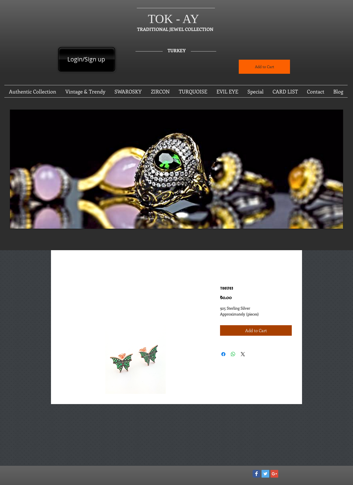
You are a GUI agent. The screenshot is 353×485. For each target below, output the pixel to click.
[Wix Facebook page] (256, 474)
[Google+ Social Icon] (274, 474)
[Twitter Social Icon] (265, 474)
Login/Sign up (86, 59)
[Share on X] (243, 354)
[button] (176, 169)
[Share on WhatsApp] (233, 354)
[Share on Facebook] (223, 354)
